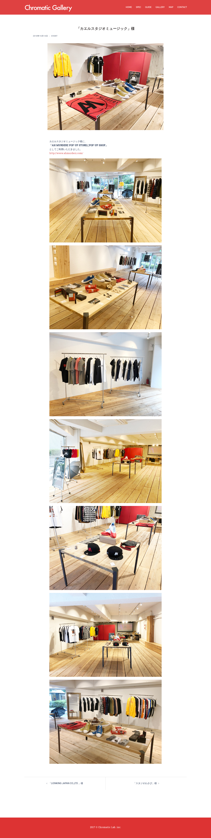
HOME (129, 7)
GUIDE (148, 7)
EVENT (54, 36)
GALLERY (160, 7)
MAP (171, 7)
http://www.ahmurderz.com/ (66, 153)
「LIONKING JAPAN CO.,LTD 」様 (66, 783)
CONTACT (182, 7)
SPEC (138, 7)
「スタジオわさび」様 (145, 783)
